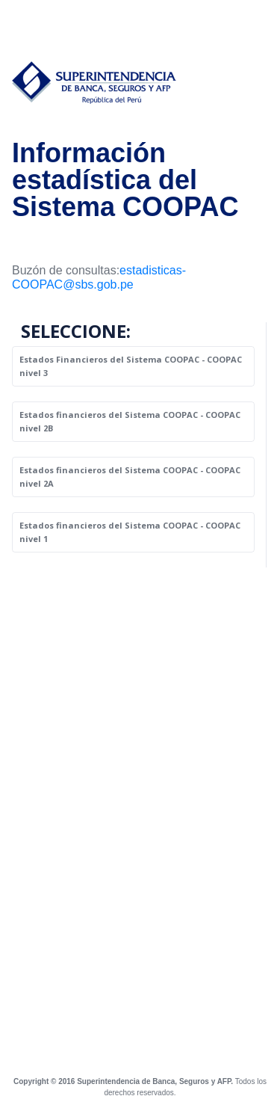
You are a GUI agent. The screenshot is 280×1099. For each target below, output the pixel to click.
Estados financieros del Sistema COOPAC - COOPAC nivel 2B (129, 421)
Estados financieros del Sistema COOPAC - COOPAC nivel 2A (129, 476)
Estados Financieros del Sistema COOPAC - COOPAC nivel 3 (130, 366)
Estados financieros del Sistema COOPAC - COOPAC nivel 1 (129, 532)
